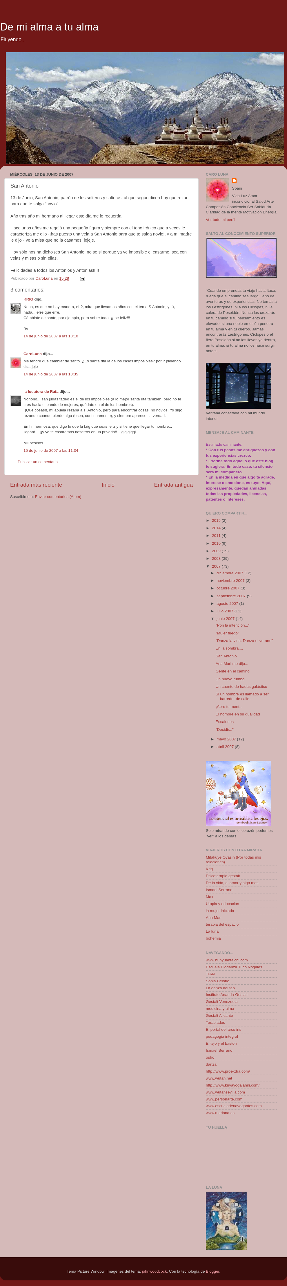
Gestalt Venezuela (222, 1001)
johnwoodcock (154, 1271)
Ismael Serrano (219, 890)
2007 (217, 566)
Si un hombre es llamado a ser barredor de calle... (242, 696)
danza (211, 1064)
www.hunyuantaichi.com (227, 960)
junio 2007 (226, 618)
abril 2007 (226, 746)
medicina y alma (220, 1008)
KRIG (28, 299)
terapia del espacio (222, 924)
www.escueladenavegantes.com (234, 1106)
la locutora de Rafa (41, 391)
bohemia (213, 938)
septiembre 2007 (232, 596)
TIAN (210, 974)
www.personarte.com (224, 1099)
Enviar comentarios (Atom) (58, 496)
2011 (217, 535)
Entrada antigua (173, 485)
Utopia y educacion (222, 904)
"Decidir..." (225, 729)
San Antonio (226, 656)
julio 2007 (226, 611)
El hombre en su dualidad (238, 714)
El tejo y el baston (221, 1043)
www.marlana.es (220, 1113)
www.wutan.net (219, 1078)
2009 (217, 551)
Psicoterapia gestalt (223, 876)
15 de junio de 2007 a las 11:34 (50, 450)
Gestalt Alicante (219, 1015)
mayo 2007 (227, 739)
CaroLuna (32, 354)
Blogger (212, 1271)
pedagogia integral (222, 1036)
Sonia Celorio (217, 981)
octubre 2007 (229, 588)
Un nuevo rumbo (230, 679)
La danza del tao (220, 988)
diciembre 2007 (230, 573)
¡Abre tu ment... (229, 706)
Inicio (108, 485)
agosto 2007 (228, 603)
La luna (212, 931)
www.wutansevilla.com (225, 1092)
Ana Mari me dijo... (232, 663)
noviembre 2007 (231, 580)
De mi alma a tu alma (49, 27)
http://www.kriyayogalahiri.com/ (232, 1085)
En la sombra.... (229, 648)
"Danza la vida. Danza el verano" (244, 640)
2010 (217, 543)
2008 (217, 558)
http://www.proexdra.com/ (228, 1071)
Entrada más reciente (36, 485)
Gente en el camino (233, 671)
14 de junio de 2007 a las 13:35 (50, 374)
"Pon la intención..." (233, 625)
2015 (217, 520)
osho (210, 1057)
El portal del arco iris (223, 1029)
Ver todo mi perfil (220, 219)
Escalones (225, 722)
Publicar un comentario (38, 462)
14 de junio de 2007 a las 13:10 (50, 336)
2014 (217, 528)
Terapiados (215, 1022)
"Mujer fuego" (227, 633)
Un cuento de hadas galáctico (241, 686)
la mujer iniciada (220, 911)
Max (209, 897)
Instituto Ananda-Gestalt (227, 994)
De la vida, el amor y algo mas (232, 883)
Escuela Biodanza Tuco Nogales (234, 967)
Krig (209, 869)
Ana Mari (213, 918)
